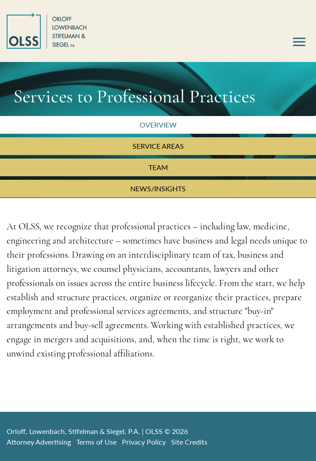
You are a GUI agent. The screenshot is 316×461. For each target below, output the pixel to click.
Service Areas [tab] (158, 146)
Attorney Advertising (39, 442)
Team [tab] (158, 167)
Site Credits (189, 442)
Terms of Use (96, 442)
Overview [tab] (158, 125)
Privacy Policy (144, 442)
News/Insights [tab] (158, 188)
